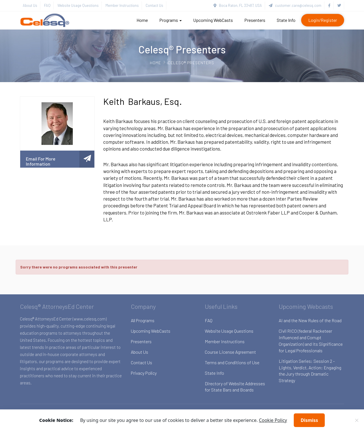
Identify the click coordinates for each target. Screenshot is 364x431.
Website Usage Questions (78, 5)
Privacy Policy (144, 373)
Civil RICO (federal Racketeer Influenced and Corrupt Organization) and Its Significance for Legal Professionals (311, 340)
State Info (286, 20)
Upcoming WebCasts (213, 20)
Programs (170, 20)
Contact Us (154, 5)
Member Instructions (122, 5)
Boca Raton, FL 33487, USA (238, 5)
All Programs (142, 320)
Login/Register (322, 20)
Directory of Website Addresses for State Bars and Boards (235, 387)
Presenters (254, 20)
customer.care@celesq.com (295, 5)
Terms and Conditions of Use (232, 362)
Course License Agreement (230, 352)
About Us (30, 5)
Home (142, 20)
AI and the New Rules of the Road (310, 320)
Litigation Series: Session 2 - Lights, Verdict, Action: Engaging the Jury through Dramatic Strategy (310, 370)
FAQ (47, 5)
